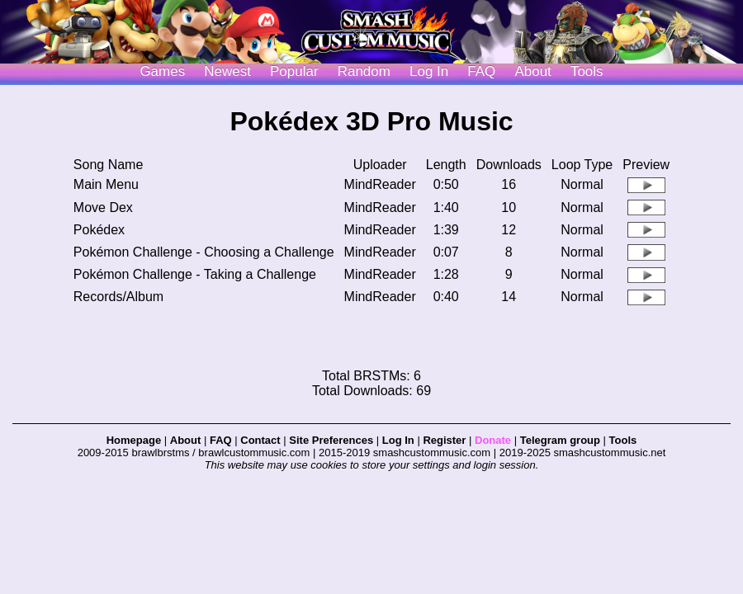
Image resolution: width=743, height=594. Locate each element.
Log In (398, 440)
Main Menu (106, 184)
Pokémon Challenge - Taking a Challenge (194, 274)
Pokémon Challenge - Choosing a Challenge (203, 252)
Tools (586, 71)
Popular (294, 71)
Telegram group (560, 440)
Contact (260, 440)
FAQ (481, 71)
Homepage (133, 440)
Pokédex (99, 230)
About (532, 71)
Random (364, 71)
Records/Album (118, 297)
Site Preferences (331, 440)
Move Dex (103, 207)
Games (162, 71)
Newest (227, 71)
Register (444, 440)
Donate (493, 440)
